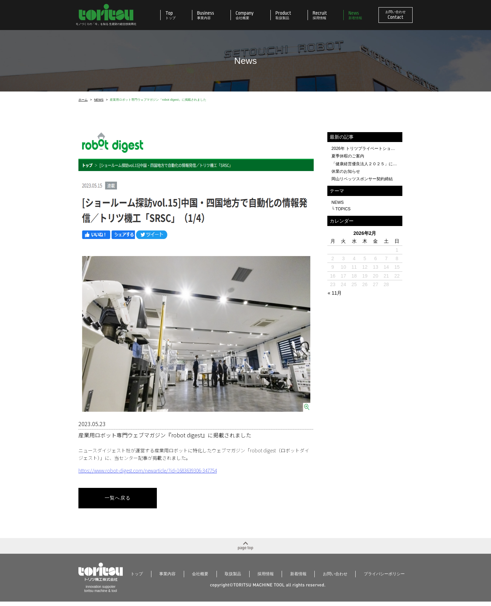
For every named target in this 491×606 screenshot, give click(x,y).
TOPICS (343, 209)
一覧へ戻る (118, 498)
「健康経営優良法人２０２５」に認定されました (364, 163)
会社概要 (200, 577)
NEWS (99, 99)
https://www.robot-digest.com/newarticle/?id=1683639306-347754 (147, 470)
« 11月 (335, 293)
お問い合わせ (335, 577)
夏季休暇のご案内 (347, 156)
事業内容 (167, 577)
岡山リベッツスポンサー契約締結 (362, 179)
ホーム (83, 99)
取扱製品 (233, 577)
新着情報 (298, 577)
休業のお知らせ (345, 171)
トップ (137, 577)
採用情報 (265, 577)
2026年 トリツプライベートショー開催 (364, 148)
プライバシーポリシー (384, 577)
